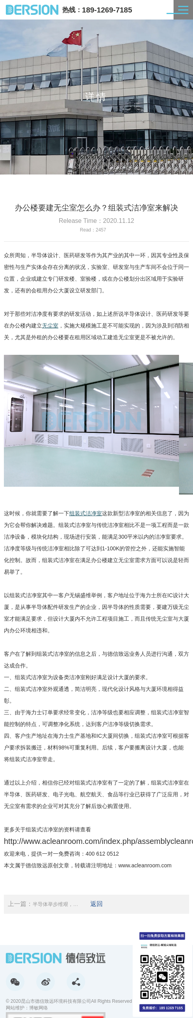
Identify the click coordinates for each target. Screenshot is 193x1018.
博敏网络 (38, 1008)
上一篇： (43, 904)
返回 (96, 904)
